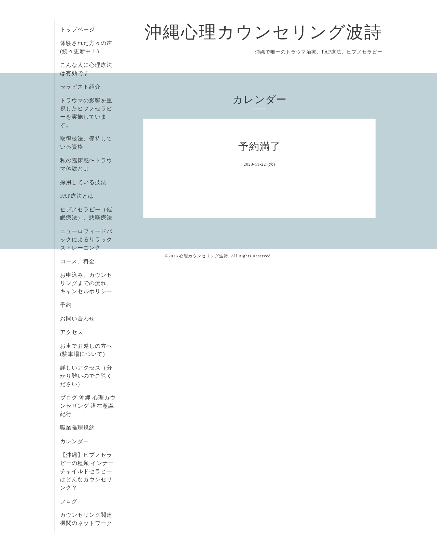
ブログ (68, 501)
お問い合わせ (77, 318)
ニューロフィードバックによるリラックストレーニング (86, 239)
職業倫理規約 (77, 428)
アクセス (71, 332)
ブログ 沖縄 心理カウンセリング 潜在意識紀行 (88, 406)
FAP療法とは (77, 196)
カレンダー (74, 441)
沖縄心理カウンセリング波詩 (263, 32)
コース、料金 (77, 261)
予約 (66, 305)
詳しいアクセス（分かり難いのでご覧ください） (86, 376)
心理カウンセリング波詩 (203, 256)
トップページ (77, 29)
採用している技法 (83, 182)
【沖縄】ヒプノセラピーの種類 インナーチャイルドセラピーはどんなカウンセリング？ (87, 471)
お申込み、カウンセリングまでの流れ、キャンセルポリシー (86, 283)
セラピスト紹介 (80, 87)
